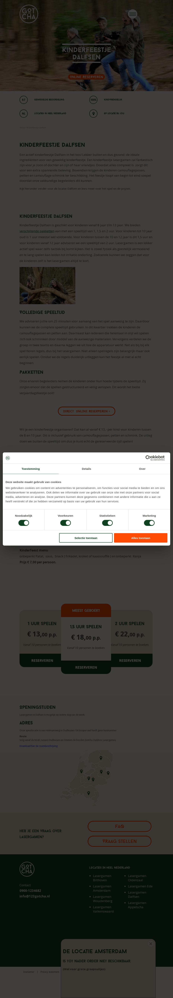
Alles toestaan (140, 537)
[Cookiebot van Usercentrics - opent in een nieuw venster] (151, 458)
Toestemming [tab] (31, 468)
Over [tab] (142, 468)
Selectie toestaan (86, 537)
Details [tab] (86, 468)
